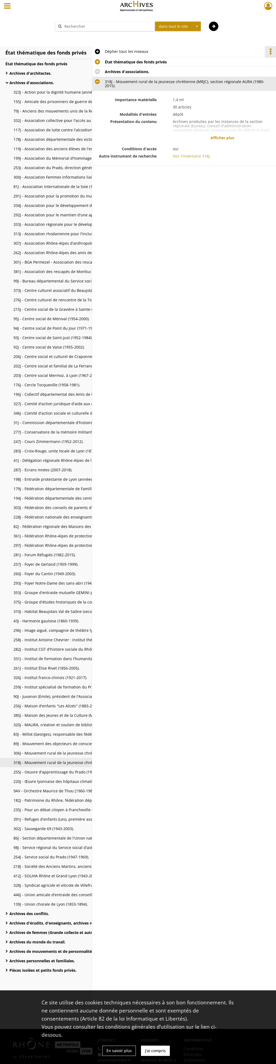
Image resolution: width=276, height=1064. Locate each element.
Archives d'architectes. (30, 73)
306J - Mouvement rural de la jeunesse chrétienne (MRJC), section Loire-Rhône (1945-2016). (67, 753)
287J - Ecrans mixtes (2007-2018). (43, 469)
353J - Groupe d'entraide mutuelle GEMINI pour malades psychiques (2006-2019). (67, 592)
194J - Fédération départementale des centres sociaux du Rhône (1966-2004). (67, 498)
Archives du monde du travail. (37, 941)
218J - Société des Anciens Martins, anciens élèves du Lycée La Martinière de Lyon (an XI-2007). (67, 866)
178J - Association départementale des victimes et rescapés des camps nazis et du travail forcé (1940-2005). (67, 139)
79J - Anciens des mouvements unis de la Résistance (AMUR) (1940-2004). (67, 111)
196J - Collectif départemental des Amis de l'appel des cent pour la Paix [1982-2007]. (67, 394)
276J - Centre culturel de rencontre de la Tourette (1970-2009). (67, 299)
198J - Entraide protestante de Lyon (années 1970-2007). (63, 479)
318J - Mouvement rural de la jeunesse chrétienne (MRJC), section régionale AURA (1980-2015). (67, 762)
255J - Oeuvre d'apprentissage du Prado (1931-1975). (60, 772)
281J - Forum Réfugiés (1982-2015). (44, 554)
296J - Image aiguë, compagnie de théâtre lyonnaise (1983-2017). (67, 630)
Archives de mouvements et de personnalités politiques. (62, 951)
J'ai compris (155, 1050)
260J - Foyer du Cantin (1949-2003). (44, 573)
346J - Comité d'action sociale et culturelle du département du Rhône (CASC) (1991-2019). (67, 413)
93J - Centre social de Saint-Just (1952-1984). (53, 337)
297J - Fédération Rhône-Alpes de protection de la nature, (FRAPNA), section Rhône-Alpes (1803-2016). (67, 545)
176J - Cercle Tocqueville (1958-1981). (46, 384)
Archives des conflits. (29, 913)
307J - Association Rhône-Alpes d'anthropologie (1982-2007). (67, 243)
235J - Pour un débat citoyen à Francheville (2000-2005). (63, 809)
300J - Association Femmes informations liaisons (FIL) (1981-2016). (67, 177)
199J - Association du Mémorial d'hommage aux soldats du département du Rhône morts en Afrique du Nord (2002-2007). (67, 158)
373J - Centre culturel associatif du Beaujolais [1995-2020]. (66, 290)
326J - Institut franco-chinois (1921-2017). (50, 677)
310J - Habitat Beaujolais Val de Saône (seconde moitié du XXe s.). (67, 611)
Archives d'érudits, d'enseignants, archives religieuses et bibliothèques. (63, 923)
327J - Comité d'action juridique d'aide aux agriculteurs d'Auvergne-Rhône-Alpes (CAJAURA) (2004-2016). (67, 403)
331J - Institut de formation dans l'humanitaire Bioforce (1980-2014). (67, 658)
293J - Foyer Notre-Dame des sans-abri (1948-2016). (59, 583)
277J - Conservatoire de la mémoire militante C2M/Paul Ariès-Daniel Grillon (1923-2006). (67, 432)
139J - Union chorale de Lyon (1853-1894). (50, 904)
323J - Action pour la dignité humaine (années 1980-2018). (65, 92)
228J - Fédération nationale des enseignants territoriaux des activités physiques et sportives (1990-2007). (67, 517)
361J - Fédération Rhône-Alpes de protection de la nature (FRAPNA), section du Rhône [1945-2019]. (67, 535)
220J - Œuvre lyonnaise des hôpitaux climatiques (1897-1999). (67, 781)
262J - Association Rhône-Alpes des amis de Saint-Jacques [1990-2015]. (67, 252)
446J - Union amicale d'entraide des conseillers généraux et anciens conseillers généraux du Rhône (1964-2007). (67, 894)
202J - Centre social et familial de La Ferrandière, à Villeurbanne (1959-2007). (67, 366)
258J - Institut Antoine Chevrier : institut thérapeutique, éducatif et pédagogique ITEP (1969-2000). (67, 639)
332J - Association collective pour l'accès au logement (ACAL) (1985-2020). (67, 120)
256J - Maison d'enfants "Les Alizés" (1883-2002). (57, 705)
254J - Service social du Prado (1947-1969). (51, 857)
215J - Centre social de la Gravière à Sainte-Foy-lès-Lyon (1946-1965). (67, 309)
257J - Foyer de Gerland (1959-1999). (45, 564)
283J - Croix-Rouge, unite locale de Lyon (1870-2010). (60, 450)
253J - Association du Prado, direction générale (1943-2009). (67, 167)
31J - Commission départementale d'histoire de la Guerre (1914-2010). (67, 422)
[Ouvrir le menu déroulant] (7, 6)
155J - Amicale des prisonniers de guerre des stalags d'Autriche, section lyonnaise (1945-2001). (67, 101)
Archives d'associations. (31, 82)
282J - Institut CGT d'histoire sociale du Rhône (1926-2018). (66, 649)
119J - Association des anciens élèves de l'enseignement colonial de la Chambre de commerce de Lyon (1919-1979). (67, 148)
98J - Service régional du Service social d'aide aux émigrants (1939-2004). (67, 847)
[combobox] (178, 26)
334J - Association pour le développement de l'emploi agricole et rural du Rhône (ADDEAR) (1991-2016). (67, 205)
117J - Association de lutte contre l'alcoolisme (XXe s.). (61, 129)
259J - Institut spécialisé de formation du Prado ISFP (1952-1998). (67, 687)
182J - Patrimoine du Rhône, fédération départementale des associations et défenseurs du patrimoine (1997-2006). (67, 800)
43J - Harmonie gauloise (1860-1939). (46, 620)
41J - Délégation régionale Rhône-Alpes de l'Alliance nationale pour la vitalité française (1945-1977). (67, 460)
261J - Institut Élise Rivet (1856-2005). (46, 668)
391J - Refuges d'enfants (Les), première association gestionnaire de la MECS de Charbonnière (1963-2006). (67, 819)
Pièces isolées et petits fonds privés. (43, 970)
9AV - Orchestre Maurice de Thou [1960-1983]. (55, 790)
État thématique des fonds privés (36, 63)
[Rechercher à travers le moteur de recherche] (107, 26)
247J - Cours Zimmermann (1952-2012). (48, 441)
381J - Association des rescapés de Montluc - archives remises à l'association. (67, 271)
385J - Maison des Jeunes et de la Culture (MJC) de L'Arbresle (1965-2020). (67, 715)
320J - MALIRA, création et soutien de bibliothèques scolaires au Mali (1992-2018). (67, 724)
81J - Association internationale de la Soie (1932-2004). (62, 186)
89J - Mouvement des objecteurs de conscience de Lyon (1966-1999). (67, 743)
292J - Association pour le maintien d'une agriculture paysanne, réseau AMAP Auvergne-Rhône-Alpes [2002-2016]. (67, 214)
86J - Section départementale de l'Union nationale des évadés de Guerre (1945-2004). (67, 838)
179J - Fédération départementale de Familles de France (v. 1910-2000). (67, 488)
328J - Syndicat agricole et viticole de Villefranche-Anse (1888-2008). (67, 885)
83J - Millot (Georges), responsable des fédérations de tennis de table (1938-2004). (67, 734)
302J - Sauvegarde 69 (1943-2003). (43, 828)
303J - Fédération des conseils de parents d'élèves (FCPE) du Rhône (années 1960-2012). (67, 507)
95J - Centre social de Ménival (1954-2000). (51, 318)
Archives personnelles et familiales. (42, 960)
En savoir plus (119, 1050)
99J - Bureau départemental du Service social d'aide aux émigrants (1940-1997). (67, 281)
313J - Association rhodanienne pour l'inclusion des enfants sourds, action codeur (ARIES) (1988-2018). (67, 233)
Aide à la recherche (76, 35)
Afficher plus (222, 137)
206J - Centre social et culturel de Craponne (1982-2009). (64, 356)
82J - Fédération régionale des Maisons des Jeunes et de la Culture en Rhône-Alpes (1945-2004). (67, 526)
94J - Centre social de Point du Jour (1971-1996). (56, 328)
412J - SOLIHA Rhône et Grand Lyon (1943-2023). (56, 875)
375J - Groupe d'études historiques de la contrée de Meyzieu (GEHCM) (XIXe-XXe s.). (67, 602)
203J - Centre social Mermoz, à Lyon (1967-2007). (57, 375)
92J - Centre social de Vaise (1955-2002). (49, 347)
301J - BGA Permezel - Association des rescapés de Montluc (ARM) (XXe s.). (67, 262)
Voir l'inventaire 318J (191, 156)
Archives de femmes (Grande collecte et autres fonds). (59, 932)
